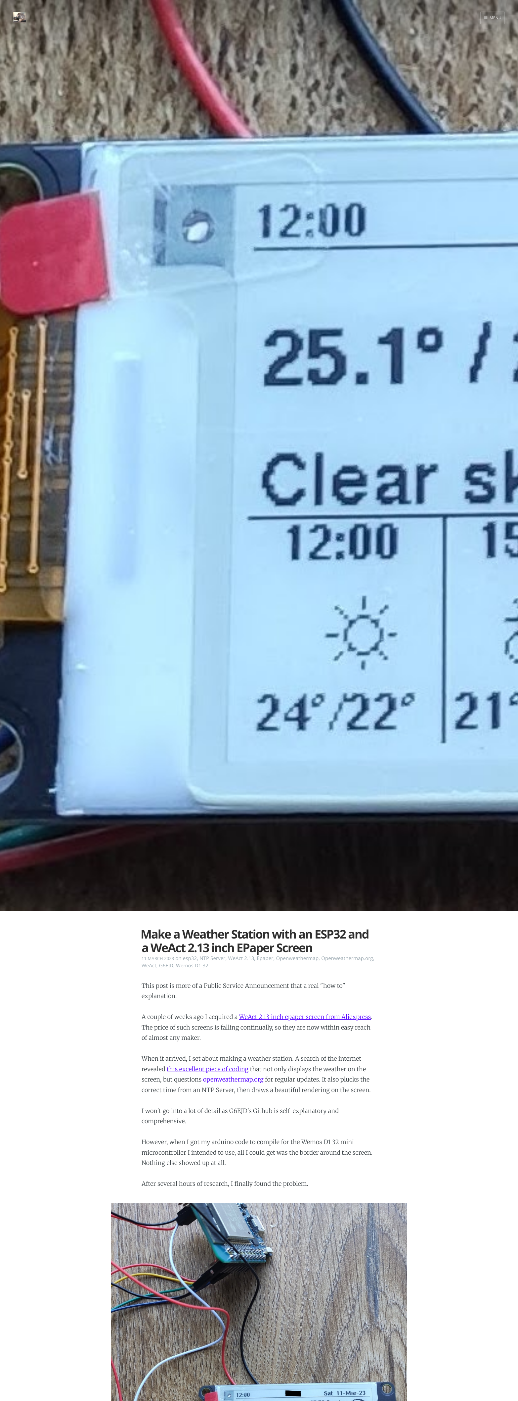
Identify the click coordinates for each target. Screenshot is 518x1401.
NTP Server (212, 958)
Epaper (265, 958)
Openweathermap (297, 958)
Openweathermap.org (347, 958)
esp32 (190, 958)
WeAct (149, 965)
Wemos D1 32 (192, 965)
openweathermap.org (233, 1079)
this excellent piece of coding (207, 1069)
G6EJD (166, 965)
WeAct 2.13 (241, 958)
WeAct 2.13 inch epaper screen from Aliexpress (305, 1017)
